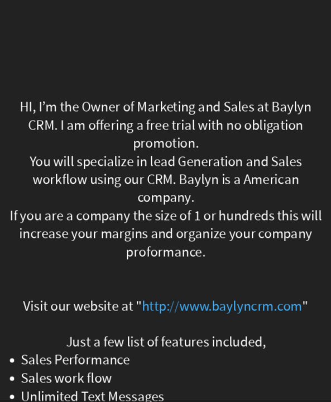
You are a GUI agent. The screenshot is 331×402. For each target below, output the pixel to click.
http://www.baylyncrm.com (222, 306)
